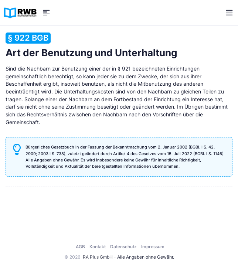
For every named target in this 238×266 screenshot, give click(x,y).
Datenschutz (123, 246)
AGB (80, 246)
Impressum (152, 246)
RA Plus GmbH (98, 257)
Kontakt (97, 246)
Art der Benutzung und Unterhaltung (91, 45)
